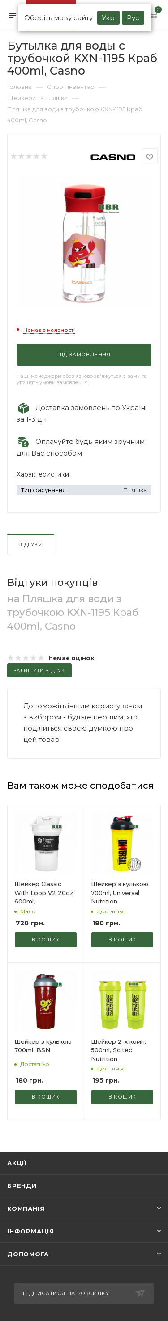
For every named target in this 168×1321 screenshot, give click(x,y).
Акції (17, 1162)
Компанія (25, 1208)
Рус (133, 17)
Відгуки (30, 544)
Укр (108, 17)
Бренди (22, 1185)
